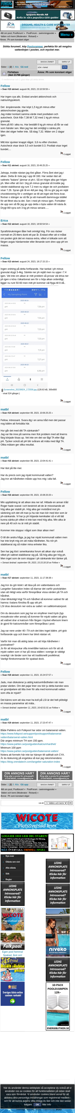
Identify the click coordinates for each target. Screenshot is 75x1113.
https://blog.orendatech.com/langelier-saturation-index (30, 761)
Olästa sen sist (13, 862)
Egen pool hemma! (12, 951)
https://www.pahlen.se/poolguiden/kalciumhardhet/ (28, 744)
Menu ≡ (67, 35)
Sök (7, 874)
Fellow (5, 85)
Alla (17, 67)
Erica (4, 220)
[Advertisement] (58, 1043)
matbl (5, 409)
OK (37, 1104)
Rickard (32, 36)
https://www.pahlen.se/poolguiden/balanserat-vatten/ (29, 751)
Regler (9, 879)
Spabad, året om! (12, 955)
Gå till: (41, 803)
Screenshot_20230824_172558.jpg (19, 389)
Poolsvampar (35, 46)
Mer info (46, 1104)
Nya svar (10, 856)
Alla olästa (11, 868)
